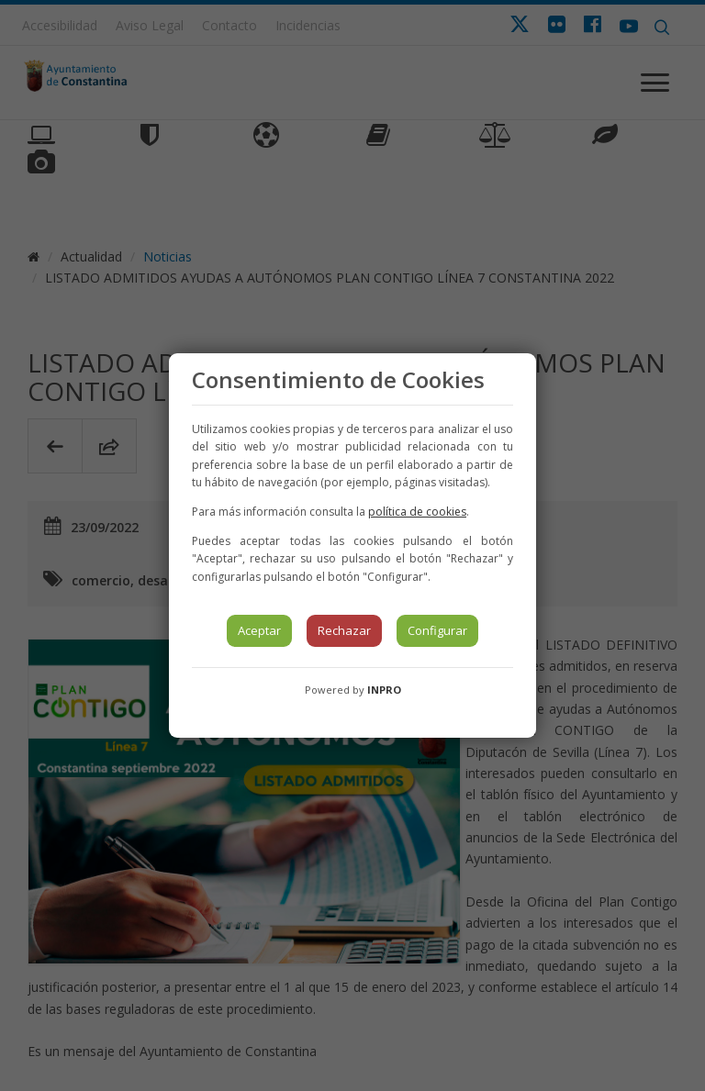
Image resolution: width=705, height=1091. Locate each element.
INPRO (384, 689)
